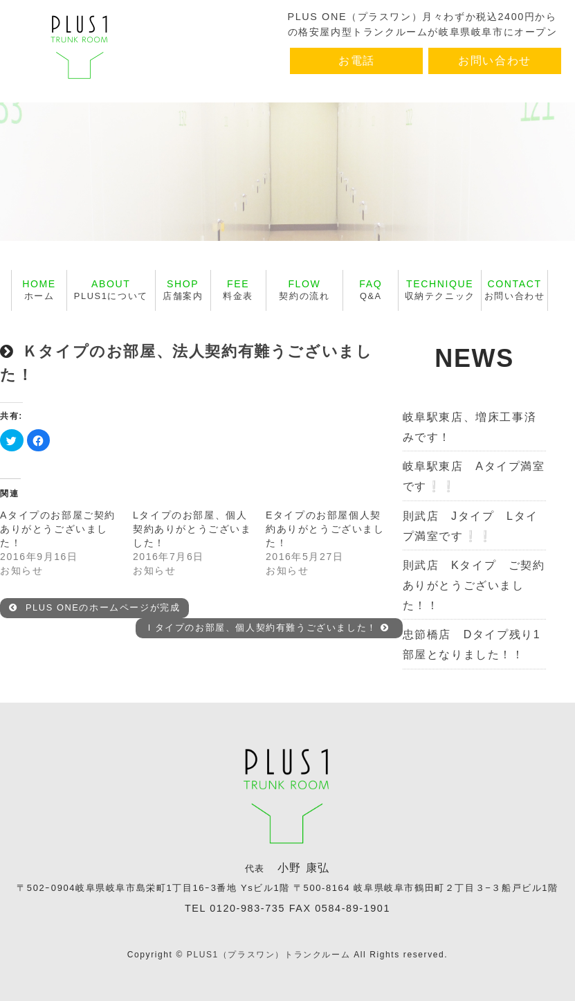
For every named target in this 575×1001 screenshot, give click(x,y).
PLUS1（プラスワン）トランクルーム (268, 954)
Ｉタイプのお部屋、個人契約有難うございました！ (267, 627)
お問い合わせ (494, 60)
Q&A (370, 289)
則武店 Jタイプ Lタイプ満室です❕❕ (470, 526)
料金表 (238, 289)
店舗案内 (183, 289)
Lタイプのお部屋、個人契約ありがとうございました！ (192, 528)
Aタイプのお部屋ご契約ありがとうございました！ (58, 528)
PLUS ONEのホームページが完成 (95, 607)
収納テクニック (440, 289)
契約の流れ (304, 289)
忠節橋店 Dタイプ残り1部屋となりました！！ (472, 644)
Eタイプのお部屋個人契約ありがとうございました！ (325, 528)
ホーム (39, 289)
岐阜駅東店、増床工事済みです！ (470, 427)
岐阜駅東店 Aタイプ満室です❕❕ (474, 476)
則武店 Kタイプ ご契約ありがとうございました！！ (474, 585)
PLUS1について (111, 289)
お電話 (356, 60)
